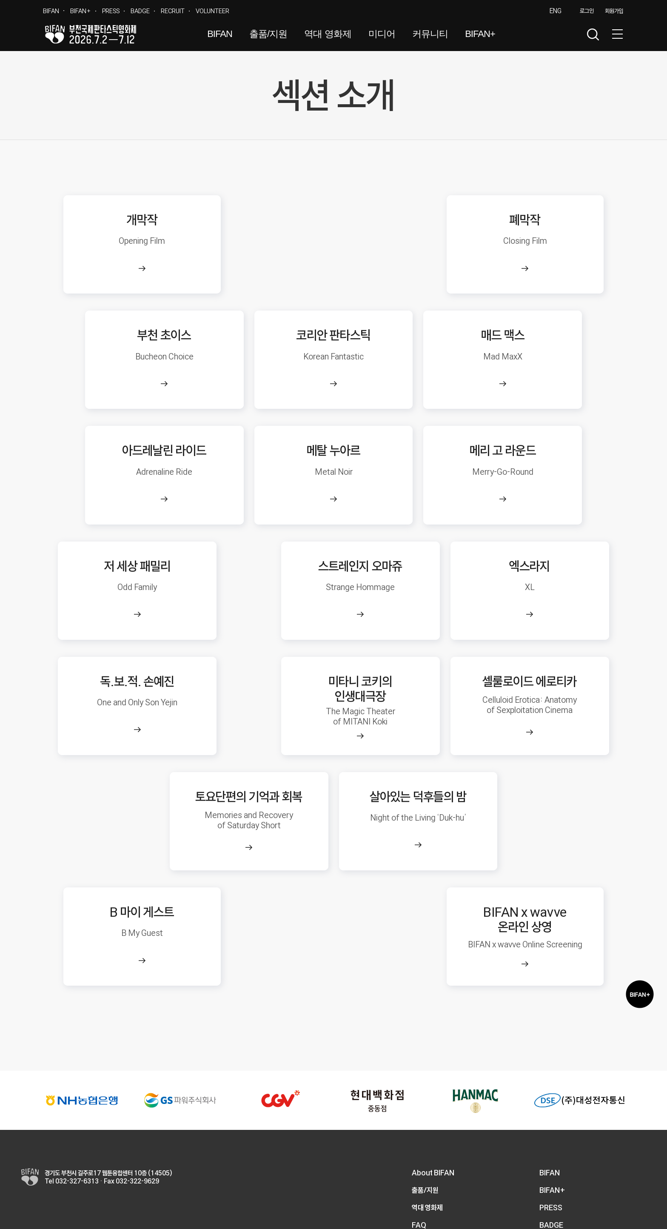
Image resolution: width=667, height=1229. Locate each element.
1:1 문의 (424, 1149)
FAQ (419, 1132)
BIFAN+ (80, 10)
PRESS (111, 10)
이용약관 (532, 1204)
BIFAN (51, 10)
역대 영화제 (327, 34)
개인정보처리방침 (570, 1204)
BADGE (140, 10)
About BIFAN (433, 1079)
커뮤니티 (430, 34)
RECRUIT (173, 10)
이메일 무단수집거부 (622, 1204)
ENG (556, 11)
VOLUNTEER (212, 10)
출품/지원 (268, 34)
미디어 (381, 34)
